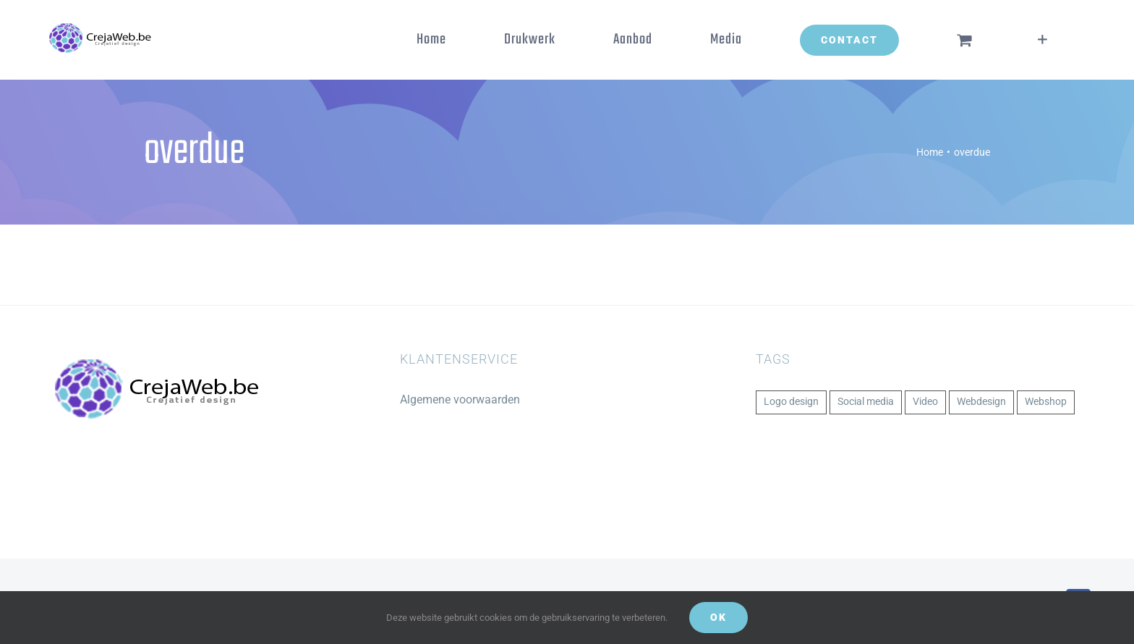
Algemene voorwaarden (460, 399)
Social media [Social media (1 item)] (865, 402)
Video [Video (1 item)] (925, 402)
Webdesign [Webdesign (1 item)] (981, 402)
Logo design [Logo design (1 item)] (791, 402)
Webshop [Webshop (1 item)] (1046, 402)
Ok (718, 617)
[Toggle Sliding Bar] (1042, 39)
